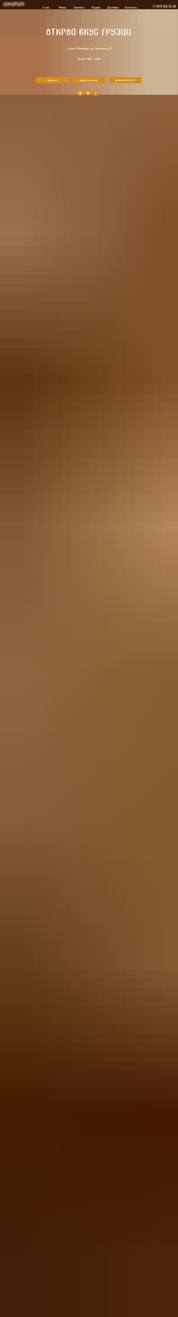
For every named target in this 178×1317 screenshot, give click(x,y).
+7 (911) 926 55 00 (164, 6)
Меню (62, 7)
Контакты (131, 7)
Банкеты (79, 7)
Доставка (113, 7)
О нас (46, 7)
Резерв (96, 7)
